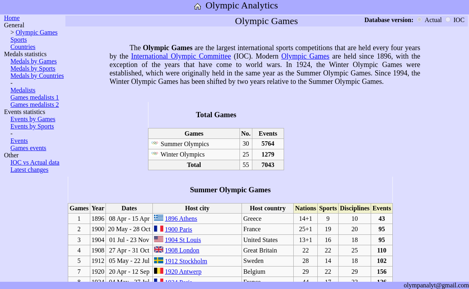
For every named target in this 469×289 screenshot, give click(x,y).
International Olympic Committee (181, 56)
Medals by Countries (37, 75)
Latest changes (29, 169)
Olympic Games (36, 32)
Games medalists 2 (34, 104)
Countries (22, 46)
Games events (28, 147)
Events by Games (32, 119)
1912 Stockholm (186, 261)
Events (19, 140)
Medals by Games (33, 61)
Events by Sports (32, 126)
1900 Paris (178, 229)
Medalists (22, 90)
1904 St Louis (183, 239)
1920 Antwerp (183, 271)
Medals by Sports (32, 68)
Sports (18, 39)
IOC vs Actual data (34, 162)
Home (12, 17)
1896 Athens (181, 218)
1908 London (182, 250)
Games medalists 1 (34, 97)
